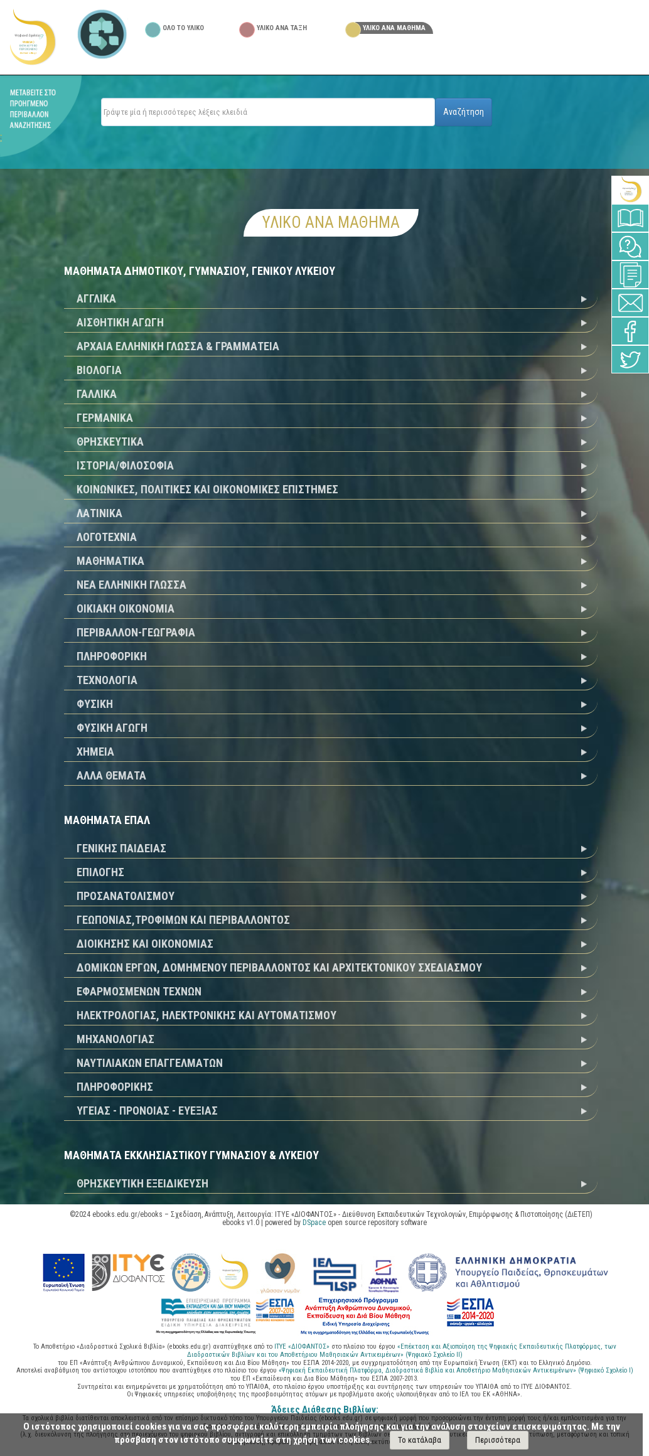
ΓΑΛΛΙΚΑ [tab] (97, 393)
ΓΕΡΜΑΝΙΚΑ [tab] (105, 417)
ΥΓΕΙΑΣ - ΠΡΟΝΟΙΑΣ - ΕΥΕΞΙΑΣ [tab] (147, 1110)
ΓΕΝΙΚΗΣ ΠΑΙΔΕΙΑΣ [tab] (121, 848)
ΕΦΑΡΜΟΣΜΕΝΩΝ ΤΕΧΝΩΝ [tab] (139, 991)
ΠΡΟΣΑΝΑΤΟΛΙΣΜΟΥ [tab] (125, 895)
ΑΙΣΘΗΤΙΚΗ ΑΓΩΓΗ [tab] (120, 322)
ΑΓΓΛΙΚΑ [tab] (96, 298)
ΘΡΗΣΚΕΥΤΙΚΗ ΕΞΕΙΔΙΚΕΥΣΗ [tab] (142, 1183)
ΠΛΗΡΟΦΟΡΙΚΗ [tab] (112, 656)
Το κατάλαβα (419, 1440)
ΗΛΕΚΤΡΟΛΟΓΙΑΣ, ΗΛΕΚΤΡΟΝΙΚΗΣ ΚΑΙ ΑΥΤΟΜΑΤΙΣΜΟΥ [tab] (206, 1015)
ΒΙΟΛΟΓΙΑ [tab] (99, 370)
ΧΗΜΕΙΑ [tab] (95, 751)
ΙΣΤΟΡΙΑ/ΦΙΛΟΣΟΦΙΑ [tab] (125, 465)
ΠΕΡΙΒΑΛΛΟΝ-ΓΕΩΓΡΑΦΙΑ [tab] (136, 632)
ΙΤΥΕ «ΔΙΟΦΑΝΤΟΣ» (302, 1346)
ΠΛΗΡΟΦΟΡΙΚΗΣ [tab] (115, 1086)
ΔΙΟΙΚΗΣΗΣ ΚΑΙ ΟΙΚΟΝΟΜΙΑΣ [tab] (145, 943)
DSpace (314, 1222)
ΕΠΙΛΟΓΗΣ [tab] (100, 872)
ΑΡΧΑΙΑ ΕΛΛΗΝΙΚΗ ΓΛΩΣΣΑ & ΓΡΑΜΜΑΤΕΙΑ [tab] (178, 346)
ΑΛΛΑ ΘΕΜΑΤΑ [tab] (111, 775)
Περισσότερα (497, 1440)
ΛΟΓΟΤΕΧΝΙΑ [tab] (107, 536)
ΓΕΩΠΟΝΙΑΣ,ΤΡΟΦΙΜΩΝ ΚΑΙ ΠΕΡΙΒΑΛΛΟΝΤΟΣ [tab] (183, 919)
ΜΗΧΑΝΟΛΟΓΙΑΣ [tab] (115, 1039)
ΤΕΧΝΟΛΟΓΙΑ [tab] (107, 680)
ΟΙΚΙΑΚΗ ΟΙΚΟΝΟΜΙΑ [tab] (125, 608)
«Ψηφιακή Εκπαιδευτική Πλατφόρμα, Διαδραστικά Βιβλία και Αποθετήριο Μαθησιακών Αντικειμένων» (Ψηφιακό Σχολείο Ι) (456, 1370)
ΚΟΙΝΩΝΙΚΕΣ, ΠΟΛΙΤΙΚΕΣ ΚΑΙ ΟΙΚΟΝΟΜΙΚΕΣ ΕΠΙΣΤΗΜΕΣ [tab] (207, 489)
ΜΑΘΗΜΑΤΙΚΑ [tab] (110, 560)
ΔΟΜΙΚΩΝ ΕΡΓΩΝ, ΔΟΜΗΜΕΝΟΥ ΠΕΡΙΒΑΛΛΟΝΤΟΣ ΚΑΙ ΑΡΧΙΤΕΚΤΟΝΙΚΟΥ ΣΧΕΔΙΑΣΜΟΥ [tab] (279, 967)
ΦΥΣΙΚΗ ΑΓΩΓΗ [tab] (112, 727)
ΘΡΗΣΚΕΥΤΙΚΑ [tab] (110, 441)
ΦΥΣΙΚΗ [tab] (95, 703)
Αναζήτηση (463, 112)
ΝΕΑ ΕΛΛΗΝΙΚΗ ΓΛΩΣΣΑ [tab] (131, 584)
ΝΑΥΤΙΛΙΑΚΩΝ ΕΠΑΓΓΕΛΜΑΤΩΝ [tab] (150, 1062)
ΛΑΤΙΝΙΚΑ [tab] (99, 513)
